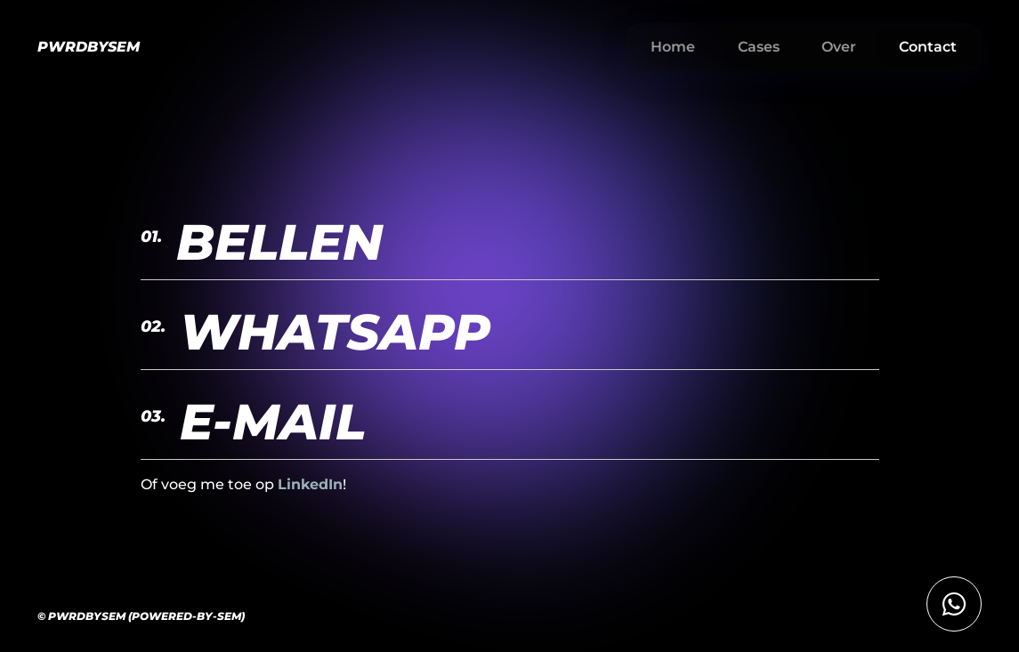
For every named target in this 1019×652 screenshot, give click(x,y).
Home (673, 46)
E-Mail (253, 421)
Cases (759, 46)
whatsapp (315, 332)
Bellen (262, 242)
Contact (928, 46)
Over (838, 46)
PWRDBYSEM (88, 46)
